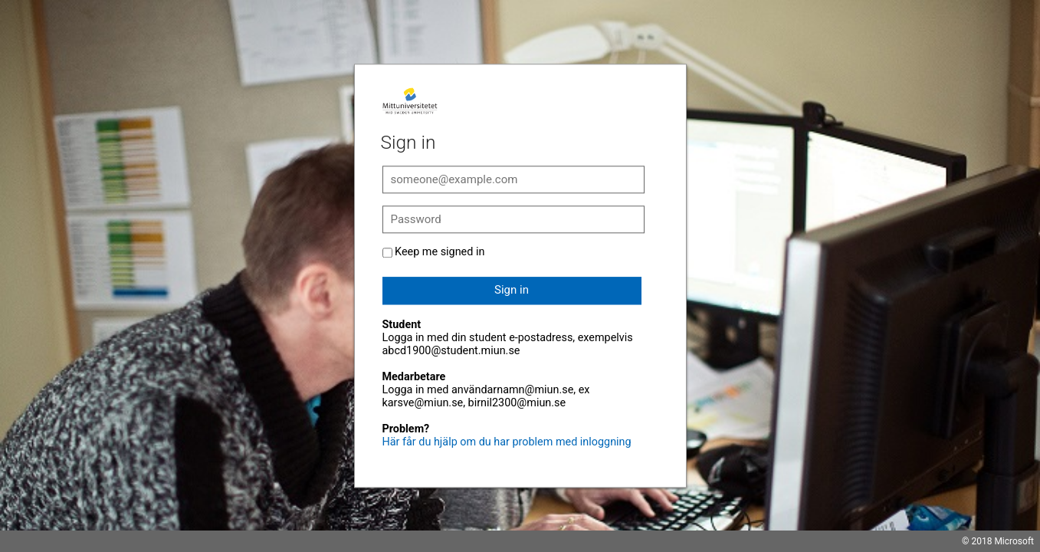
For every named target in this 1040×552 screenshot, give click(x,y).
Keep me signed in (439, 251)
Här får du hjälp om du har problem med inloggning (507, 442)
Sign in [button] (511, 290)
